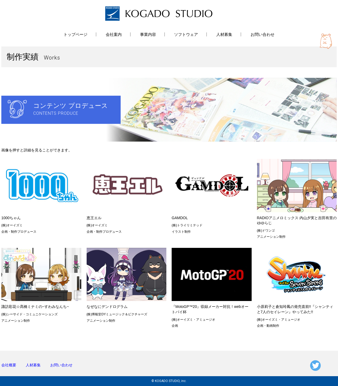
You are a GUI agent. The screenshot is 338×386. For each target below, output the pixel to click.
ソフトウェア (186, 34)
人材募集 (224, 34)
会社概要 (8, 365)
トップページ (75, 34)
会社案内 (114, 34)
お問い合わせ (262, 34)
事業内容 (148, 34)
